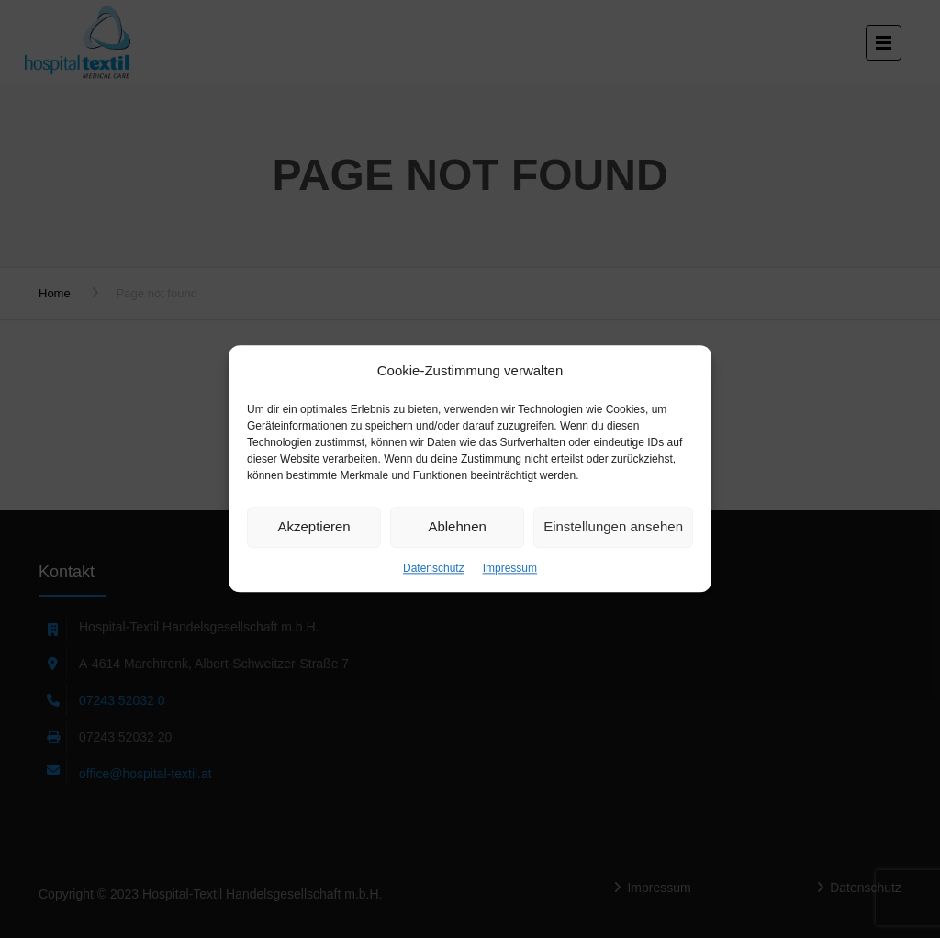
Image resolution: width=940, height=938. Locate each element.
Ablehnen (457, 526)
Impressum (510, 568)
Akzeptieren (313, 526)
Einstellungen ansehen (613, 526)
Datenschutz (433, 568)
